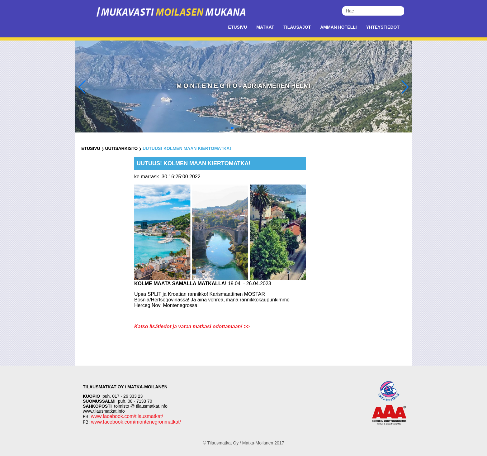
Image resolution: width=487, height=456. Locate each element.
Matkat (265, 27)
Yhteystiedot (383, 27)
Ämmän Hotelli (338, 27)
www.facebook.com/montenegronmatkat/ (135, 422)
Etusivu (237, 27)
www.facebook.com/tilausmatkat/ (127, 416)
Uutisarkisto (121, 148)
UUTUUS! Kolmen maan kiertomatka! (187, 148)
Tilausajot (297, 27)
